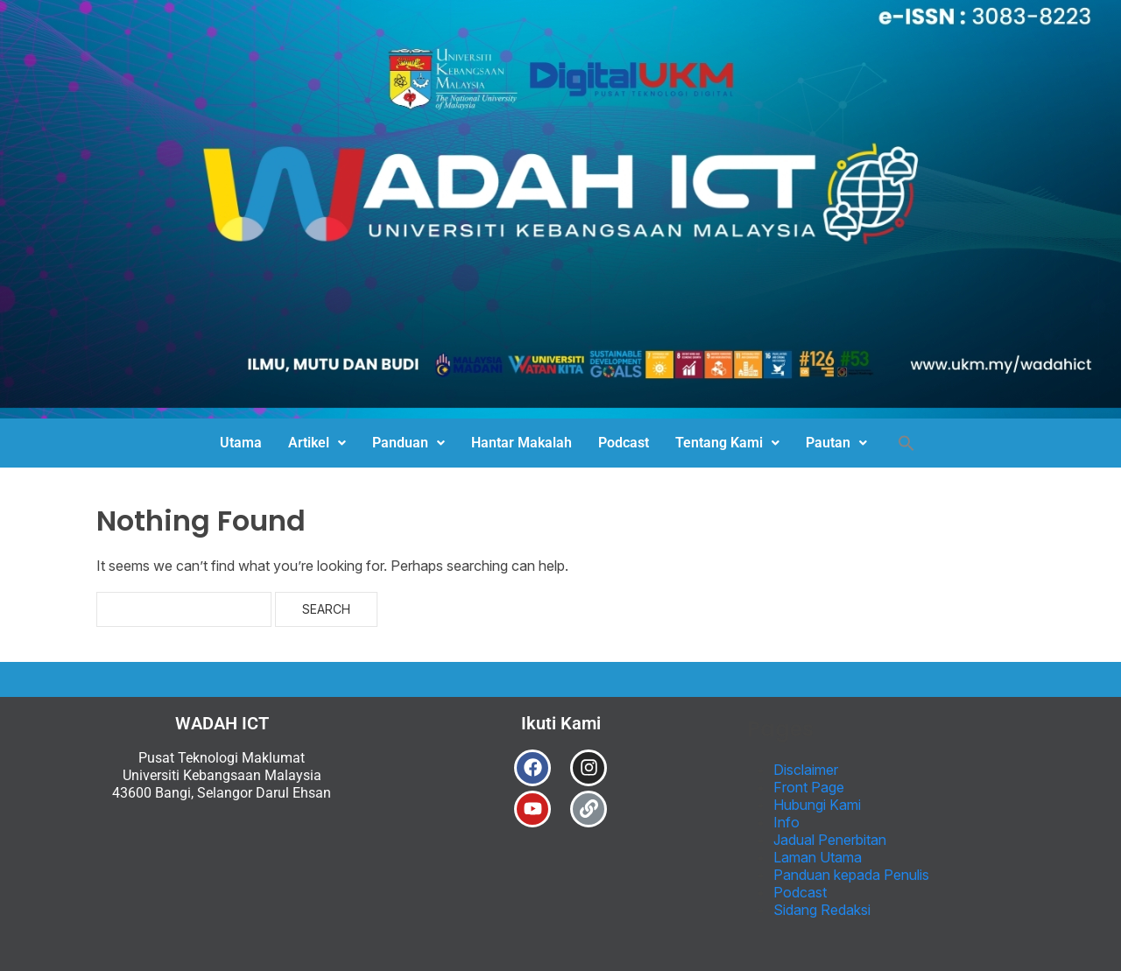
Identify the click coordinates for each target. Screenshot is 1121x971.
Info (786, 822)
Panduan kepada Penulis (851, 874)
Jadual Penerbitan (829, 839)
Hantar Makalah (521, 442)
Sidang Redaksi (822, 909)
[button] (317, 443)
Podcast (623, 442)
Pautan (836, 442)
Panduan (408, 442)
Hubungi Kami (817, 804)
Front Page (808, 787)
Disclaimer (805, 769)
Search (326, 609)
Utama (241, 442)
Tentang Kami (727, 442)
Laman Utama (817, 857)
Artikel (317, 442)
